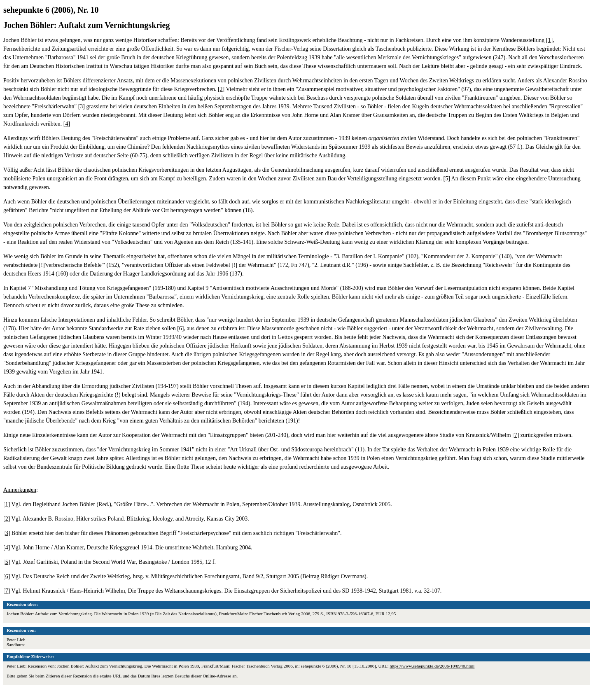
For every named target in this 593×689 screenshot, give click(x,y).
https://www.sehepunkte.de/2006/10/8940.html (432, 665)
